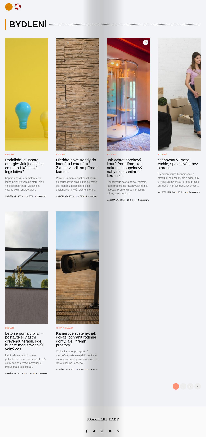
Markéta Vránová (14, 190)
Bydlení (9, 154)
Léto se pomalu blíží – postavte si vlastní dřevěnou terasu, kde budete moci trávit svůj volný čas (26, 331)
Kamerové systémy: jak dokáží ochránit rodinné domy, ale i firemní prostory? (77, 329)
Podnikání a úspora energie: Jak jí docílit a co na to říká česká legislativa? (25, 163)
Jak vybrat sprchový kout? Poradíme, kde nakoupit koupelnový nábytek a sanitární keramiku (125, 164)
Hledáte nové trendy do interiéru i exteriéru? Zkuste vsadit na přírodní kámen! (75, 163)
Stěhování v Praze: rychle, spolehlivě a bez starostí (176, 161)
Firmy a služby (64, 321)
